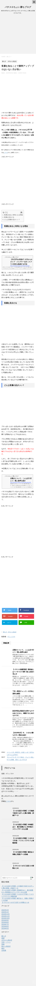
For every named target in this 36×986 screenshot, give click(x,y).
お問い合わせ (23, 963)
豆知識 (3, 950)
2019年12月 (5, 914)
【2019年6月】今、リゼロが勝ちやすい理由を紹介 (23, 734)
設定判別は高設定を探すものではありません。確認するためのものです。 (23, 713)
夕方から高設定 (12, 632)
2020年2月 (5, 910)
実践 (3, 944)
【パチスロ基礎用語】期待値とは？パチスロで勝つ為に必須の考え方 (23, 672)
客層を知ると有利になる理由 (13, 215)
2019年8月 (5, 922)
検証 (3, 948)
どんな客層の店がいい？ (12, 219)
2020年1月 (5, 912)
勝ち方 (5, 632)
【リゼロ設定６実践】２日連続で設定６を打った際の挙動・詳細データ (23, 813)
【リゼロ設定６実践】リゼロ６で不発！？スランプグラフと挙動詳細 (23, 840)
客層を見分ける (9, 217)
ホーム (6, 963)
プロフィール (13, 963)
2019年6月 (5, 926)
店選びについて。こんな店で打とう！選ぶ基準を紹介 (23, 651)
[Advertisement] (18, 34)
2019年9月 (5, 920)
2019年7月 (5, 924)
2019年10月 (5, 918)
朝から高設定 (6, 946)
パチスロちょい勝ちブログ (18, 7)
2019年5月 (5, 928)
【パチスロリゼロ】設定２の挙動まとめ (15, 902)
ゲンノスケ (11, 636)
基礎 (3, 938)
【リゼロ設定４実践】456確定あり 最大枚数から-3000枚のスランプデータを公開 (22, 827)
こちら (6, 152)
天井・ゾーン (6, 942)
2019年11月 (5, 916)
